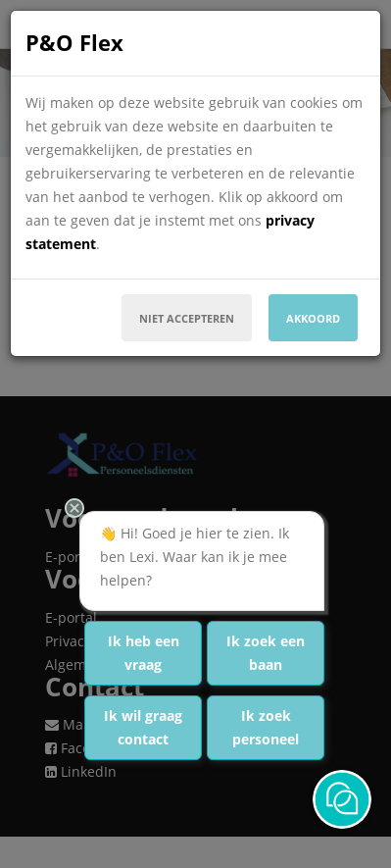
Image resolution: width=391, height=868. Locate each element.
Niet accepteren (186, 318)
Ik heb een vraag (143, 653)
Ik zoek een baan (265, 653)
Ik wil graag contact (143, 727)
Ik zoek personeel (265, 727)
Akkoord (313, 318)
